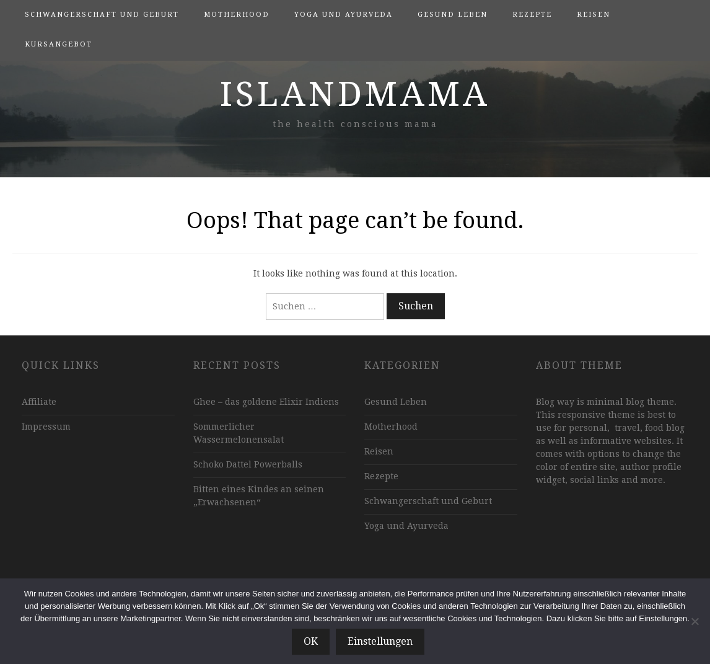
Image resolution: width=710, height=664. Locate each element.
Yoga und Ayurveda (343, 15)
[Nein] (694, 621)
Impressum (46, 427)
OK (311, 641)
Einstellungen (380, 641)
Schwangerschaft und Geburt (102, 15)
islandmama (355, 94)
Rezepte (532, 15)
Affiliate (39, 402)
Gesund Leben (453, 15)
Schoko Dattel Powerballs (247, 464)
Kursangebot (58, 44)
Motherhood (237, 15)
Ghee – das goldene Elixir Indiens (266, 402)
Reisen (593, 15)
